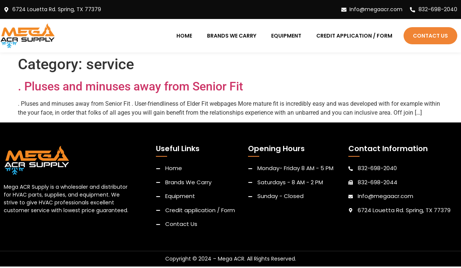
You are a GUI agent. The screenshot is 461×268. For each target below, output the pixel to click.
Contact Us (430, 35)
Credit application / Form (354, 35)
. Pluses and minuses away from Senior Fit (130, 86)
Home (184, 35)
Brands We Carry (231, 35)
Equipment (286, 35)
